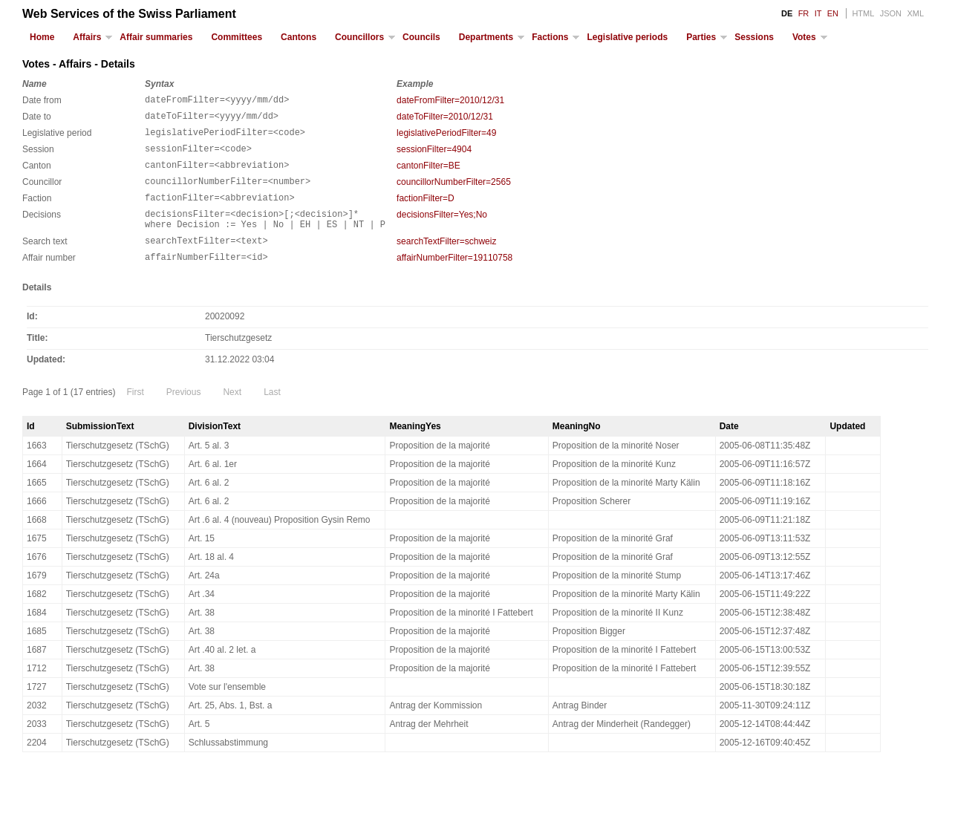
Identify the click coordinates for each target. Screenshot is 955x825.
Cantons (298, 37)
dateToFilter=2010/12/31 (445, 119)
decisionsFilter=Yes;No (442, 230)
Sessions (754, 37)
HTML (863, 13)
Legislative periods (627, 37)
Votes (804, 37)
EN (832, 13)
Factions (550, 37)
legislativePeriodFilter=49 (446, 137)
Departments (486, 37)
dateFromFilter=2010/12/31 (450, 100)
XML (915, 13)
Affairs (87, 37)
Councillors (359, 37)
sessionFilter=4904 (434, 156)
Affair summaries (156, 37)
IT (818, 13)
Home (42, 37)
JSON (891, 13)
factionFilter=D (425, 211)
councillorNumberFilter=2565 (454, 193)
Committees (236, 37)
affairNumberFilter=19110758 (454, 280)
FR (803, 13)
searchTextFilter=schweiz (446, 261)
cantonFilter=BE (428, 174)
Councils (421, 37)
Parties (701, 37)
